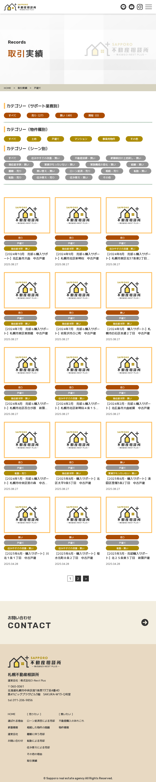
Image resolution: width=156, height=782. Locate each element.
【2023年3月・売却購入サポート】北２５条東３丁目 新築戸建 (128, 555)
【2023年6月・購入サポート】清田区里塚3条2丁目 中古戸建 (128, 480)
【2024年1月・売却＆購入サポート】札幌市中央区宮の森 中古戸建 (26, 480)
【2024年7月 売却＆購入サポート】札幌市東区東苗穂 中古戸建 (26, 331)
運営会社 (13, 734)
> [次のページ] (86, 578)
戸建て (55, 139)
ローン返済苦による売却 (41, 721)
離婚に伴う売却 (36, 734)
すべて (12, 115)
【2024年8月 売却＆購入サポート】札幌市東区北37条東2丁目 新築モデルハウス (128, 256)
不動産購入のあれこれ (71, 721)
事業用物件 (109, 139)
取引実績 (32, 760)
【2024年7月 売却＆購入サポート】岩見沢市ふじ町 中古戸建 (77, 331)
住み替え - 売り (46, 177)
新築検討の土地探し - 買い (126, 158)
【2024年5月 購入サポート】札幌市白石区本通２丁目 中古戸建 (128, 331)
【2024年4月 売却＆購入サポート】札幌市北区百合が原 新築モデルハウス (26, 405)
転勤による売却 (36, 740)
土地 (34, 139)
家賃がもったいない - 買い (59, 164)
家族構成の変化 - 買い (103, 164)
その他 (134, 139)
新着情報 (13, 727)
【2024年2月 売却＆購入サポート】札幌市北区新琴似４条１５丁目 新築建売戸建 (77, 405)
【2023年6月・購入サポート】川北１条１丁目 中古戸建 (26, 555)
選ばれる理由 (15, 721)
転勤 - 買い (140, 171)
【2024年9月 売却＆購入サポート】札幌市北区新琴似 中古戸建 (77, 256)
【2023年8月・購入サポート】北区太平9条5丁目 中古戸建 (77, 480)
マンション (81, 139)
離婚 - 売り (15, 171)
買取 (94, 115)
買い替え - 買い (46, 171)
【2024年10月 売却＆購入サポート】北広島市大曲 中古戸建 (26, 256)
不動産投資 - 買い (85, 158)
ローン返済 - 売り (80, 171)
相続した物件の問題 (38, 727)
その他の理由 (34, 754)
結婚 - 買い (137, 164)
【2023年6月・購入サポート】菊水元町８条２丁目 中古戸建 (77, 555)
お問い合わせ (15, 740)
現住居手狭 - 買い (19, 164)
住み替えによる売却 (38, 747)
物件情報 (64, 727)
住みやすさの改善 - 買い (45, 158)
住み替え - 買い (79, 177)
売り (38, 115)
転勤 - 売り (15, 177)
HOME (11, 714)
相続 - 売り (112, 171)
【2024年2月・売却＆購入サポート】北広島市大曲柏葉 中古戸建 (128, 405)
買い (66, 115)
